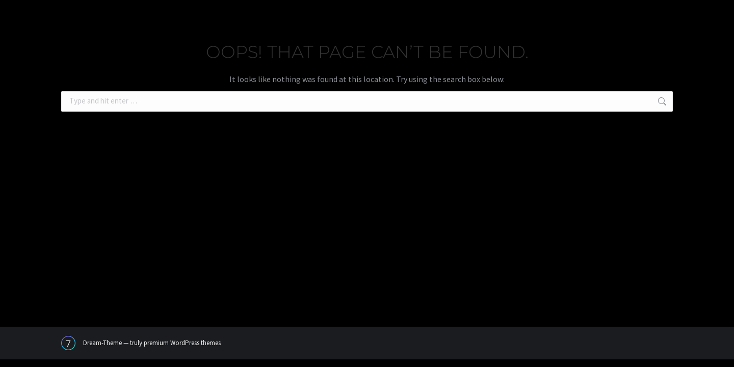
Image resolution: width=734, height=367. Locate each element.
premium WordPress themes (182, 342)
